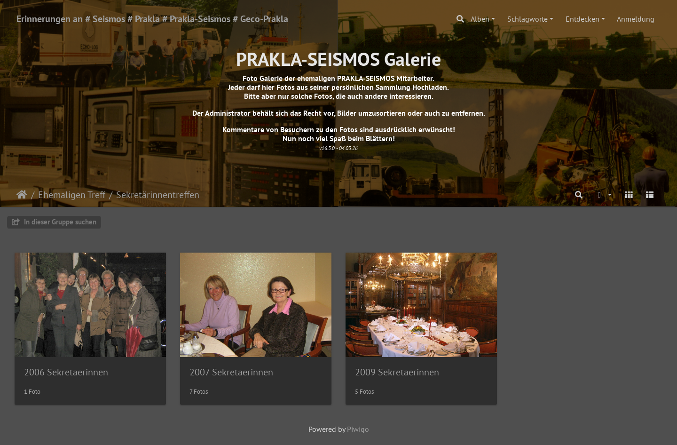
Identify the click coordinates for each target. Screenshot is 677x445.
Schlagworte (527, 19)
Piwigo (358, 429)
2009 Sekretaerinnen (397, 372)
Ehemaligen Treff (71, 195)
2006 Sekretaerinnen (66, 372)
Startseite (21, 195)
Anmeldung (635, 19)
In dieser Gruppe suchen (54, 221)
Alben (480, 19)
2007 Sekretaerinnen (231, 372)
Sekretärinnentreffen (157, 195)
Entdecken (582, 19)
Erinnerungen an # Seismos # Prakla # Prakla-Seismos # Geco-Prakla (152, 19)
